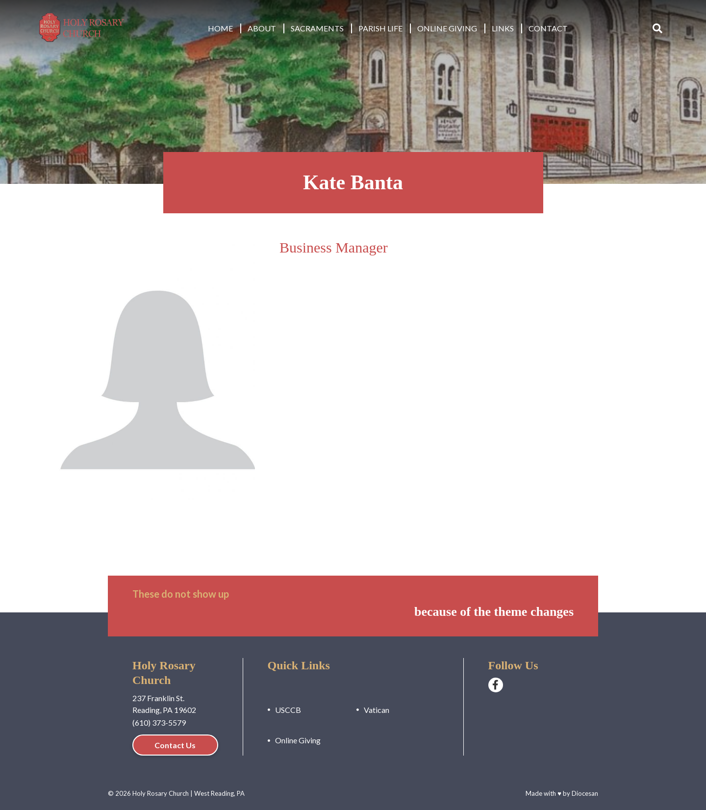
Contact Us (175, 745)
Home (220, 28)
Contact (548, 28)
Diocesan (585, 793)
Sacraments (317, 28)
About (262, 28)
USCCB (288, 709)
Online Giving (447, 28)
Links (503, 28)
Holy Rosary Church (160, 793)
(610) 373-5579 (159, 722)
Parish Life (380, 28)
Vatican (376, 709)
